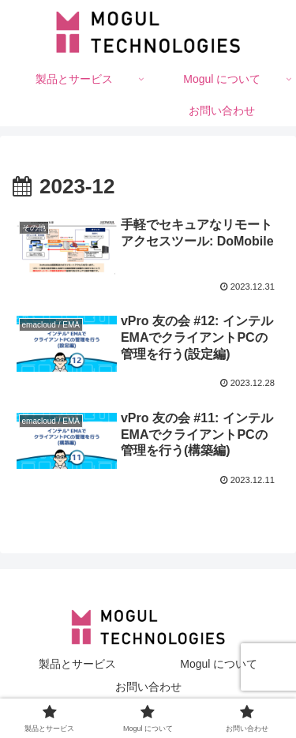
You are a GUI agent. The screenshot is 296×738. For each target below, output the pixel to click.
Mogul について (218, 663)
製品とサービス (77, 663)
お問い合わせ (148, 686)
